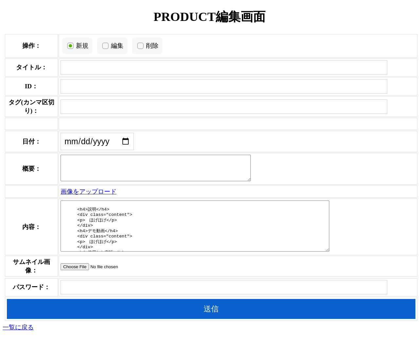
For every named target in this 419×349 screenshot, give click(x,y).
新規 (79, 45)
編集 (114, 45)
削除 (149, 45)
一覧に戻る (18, 342)
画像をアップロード (86, 196)
